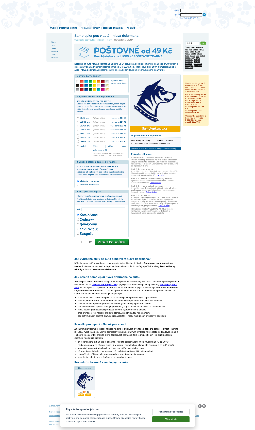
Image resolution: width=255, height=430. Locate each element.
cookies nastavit (131, 418)
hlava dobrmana (84, 368)
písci (192, 51)
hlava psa (189, 66)
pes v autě (197, 64)
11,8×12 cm (85, 122)
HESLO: (177, 15)
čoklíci (188, 58)
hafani (199, 53)
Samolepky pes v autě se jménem (89, 40)
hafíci (192, 55)
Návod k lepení (55, 412)
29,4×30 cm (85, 141)
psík (187, 51)
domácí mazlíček (192, 61)
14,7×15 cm (85, 126)
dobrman (189, 68)
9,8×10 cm (84, 118)
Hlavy (109, 40)
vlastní (83, 146)
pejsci (201, 49)
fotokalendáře (54, 416)
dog (193, 58)
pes (186, 49)
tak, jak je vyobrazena (89, 181)
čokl (197, 55)
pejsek (195, 49)
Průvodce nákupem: (141, 154)
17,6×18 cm (85, 130)
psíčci (187, 53)
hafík (187, 55)
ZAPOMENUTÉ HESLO (189, 18)
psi (190, 49)
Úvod (53, 28)
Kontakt (131, 28)
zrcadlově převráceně (89, 185)
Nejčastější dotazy (90, 28)
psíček (197, 51)
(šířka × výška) (99, 118)
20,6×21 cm (85, 134)
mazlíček (189, 60)
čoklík (202, 55)
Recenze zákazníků (113, 28)
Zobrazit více (159, 175)
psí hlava (198, 66)
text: (79, 209)
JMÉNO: (177, 10)
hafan (193, 53)
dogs (198, 58)
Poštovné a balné (68, 28)
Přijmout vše (171, 419)
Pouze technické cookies (171, 412)
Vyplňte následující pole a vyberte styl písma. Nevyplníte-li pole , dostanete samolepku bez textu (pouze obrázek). (101, 198)
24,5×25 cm (85, 137)
